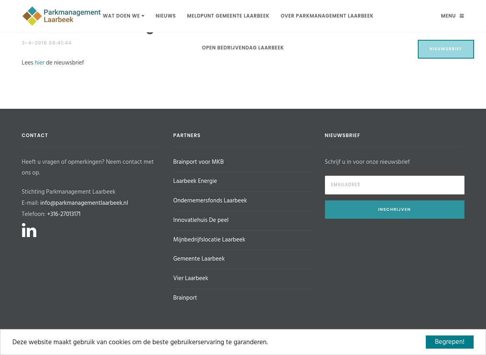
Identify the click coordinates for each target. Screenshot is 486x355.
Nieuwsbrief (446, 49)
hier (39, 63)
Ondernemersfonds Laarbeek (210, 201)
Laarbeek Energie (195, 181)
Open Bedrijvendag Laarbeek (243, 47)
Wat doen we (123, 15)
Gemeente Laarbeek (199, 259)
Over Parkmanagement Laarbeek (327, 15)
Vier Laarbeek (191, 278)
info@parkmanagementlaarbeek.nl (84, 203)
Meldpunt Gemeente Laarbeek (228, 15)
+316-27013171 (64, 214)
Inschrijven (394, 209)
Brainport (185, 298)
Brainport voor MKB (198, 162)
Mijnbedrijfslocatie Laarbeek (209, 240)
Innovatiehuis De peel (201, 220)
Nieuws (165, 15)
